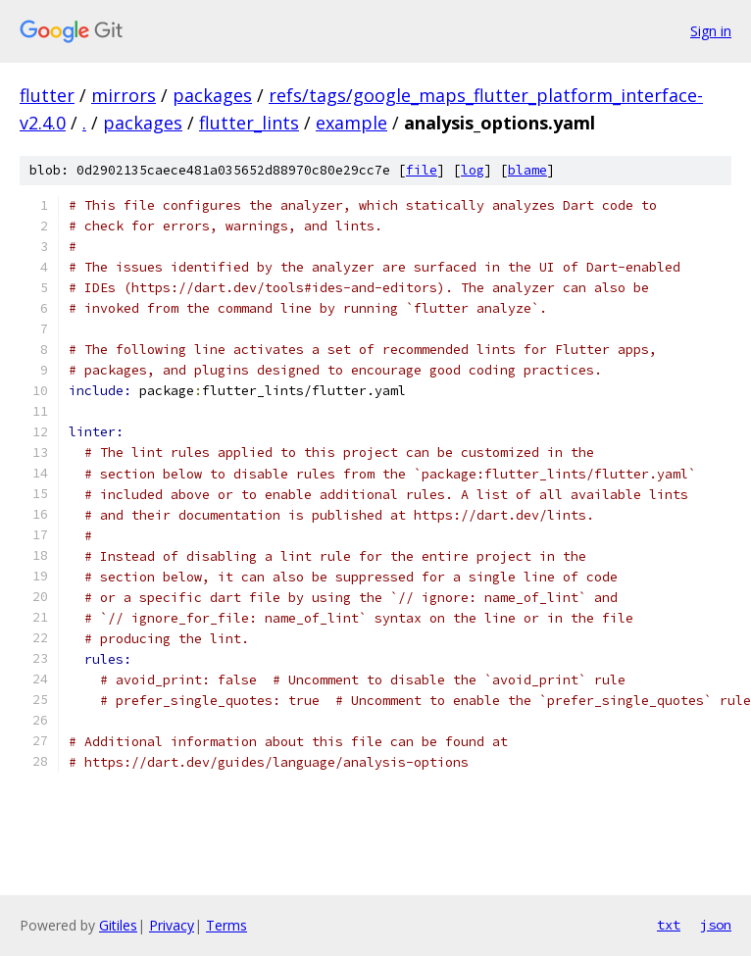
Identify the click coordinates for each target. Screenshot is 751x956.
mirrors (123, 95)
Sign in (710, 31)
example (351, 122)
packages (212, 95)
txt (668, 924)
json (715, 924)
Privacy (171, 925)
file (421, 170)
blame (527, 170)
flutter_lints (249, 122)
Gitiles (118, 925)
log (472, 170)
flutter (47, 95)
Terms (226, 925)
